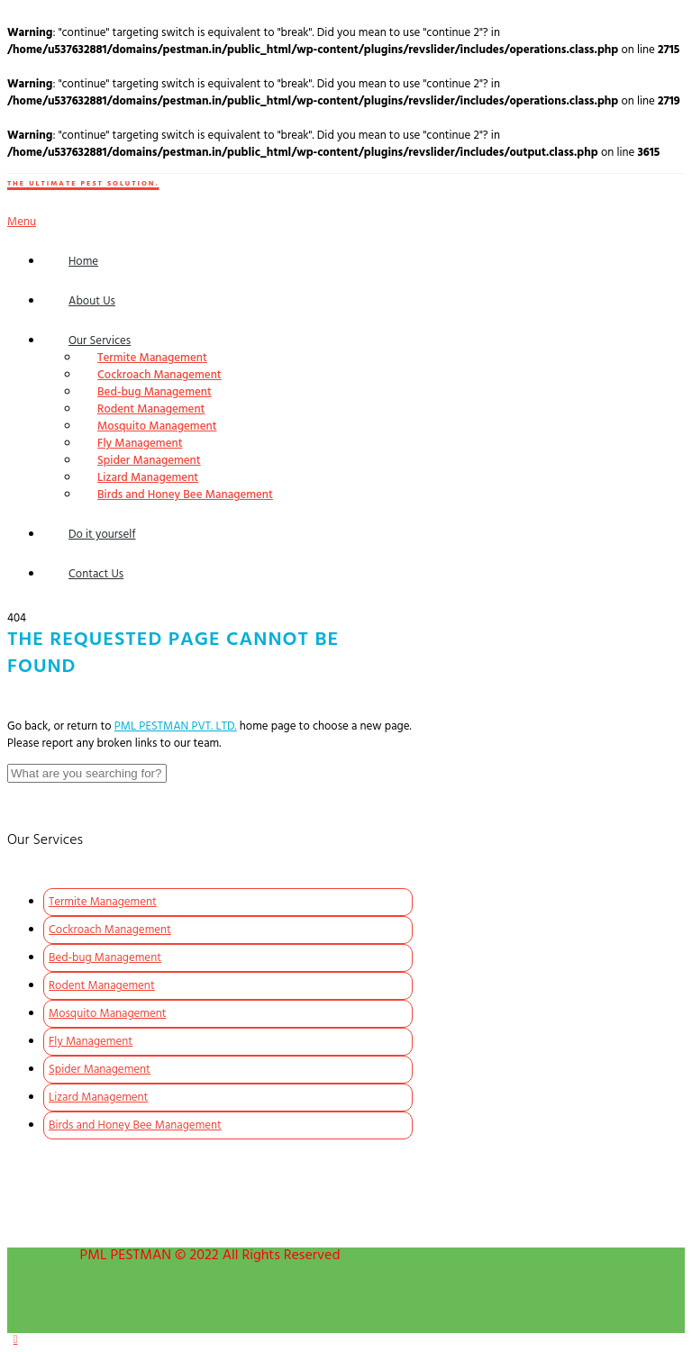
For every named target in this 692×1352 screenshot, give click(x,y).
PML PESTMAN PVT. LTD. (175, 726)
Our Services (99, 340)
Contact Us (95, 574)
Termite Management (152, 358)
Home (83, 261)
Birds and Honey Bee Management (185, 494)
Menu (21, 222)
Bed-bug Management (154, 392)
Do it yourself (102, 534)
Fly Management (140, 443)
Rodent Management (151, 409)
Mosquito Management (157, 426)
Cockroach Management (159, 375)
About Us (91, 301)
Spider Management (149, 460)
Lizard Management (147, 477)
